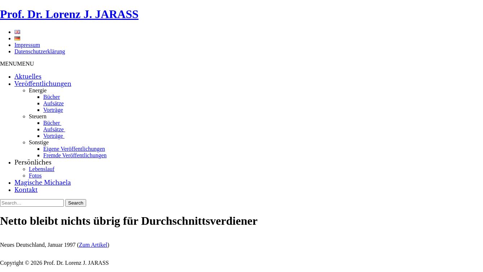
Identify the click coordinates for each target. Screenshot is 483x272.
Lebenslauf (41, 169)
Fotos (35, 175)
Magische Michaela (42, 182)
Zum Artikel (93, 245)
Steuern (37, 116)
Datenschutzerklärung (39, 51)
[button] (17, 64)
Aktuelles (27, 76)
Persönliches (33, 162)
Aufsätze (53, 103)
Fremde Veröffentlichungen (75, 155)
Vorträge (53, 110)
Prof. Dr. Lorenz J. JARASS (69, 14)
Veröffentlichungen (42, 83)
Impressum (27, 45)
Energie (37, 90)
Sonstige (39, 142)
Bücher (51, 97)
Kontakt (25, 189)
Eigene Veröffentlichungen (74, 149)
